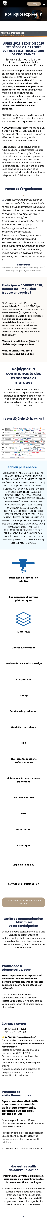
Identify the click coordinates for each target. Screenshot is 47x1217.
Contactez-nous (23, 1180)
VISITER (5, 1202)
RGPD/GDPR (23, 1204)
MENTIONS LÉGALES (9, 1204)
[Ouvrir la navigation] (44, 4)
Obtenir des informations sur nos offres (23, 859)
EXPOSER (13, 1202)
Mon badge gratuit (35, 4)
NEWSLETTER (23, 1202)
